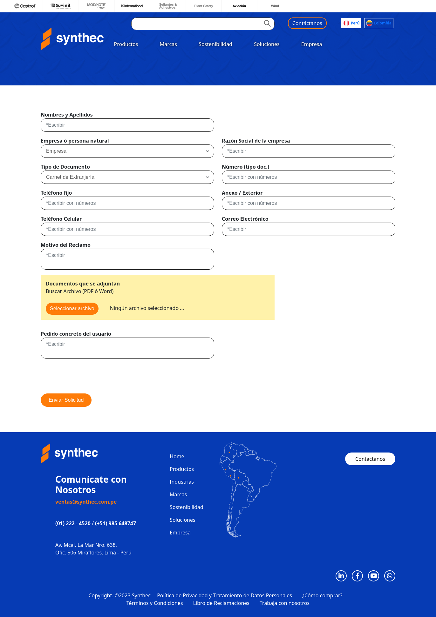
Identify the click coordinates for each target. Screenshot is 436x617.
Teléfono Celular (61, 218)
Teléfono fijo (56, 192)
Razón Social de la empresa (256, 140)
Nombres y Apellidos (67, 114)
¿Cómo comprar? (322, 595)
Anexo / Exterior (242, 192)
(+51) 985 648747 (115, 523)
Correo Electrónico (245, 218)
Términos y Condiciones (154, 603)
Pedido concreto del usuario (76, 333)
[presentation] (89, 376)
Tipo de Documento (65, 166)
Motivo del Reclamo (66, 244)
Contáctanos (307, 23)
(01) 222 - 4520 (73, 523)
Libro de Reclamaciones (221, 603)
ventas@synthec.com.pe (86, 501)
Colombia (379, 23)
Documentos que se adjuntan (83, 283)
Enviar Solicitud (66, 400)
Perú (351, 23)
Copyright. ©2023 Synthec (120, 595)
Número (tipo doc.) (245, 166)
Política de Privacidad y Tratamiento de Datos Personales (224, 595)
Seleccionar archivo (72, 308)
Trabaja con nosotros (285, 603)
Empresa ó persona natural (75, 140)
